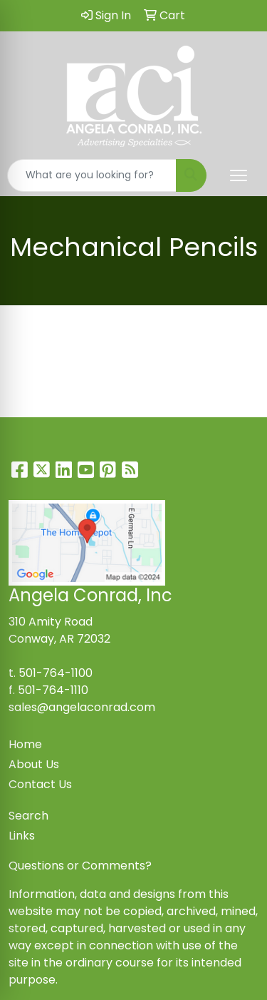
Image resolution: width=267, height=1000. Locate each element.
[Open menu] (238, 175)
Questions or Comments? (80, 865)
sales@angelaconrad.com (82, 707)
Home (25, 744)
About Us (34, 764)
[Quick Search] (92, 175)
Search (28, 815)
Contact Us (40, 784)
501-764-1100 (56, 673)
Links (22, 835)
